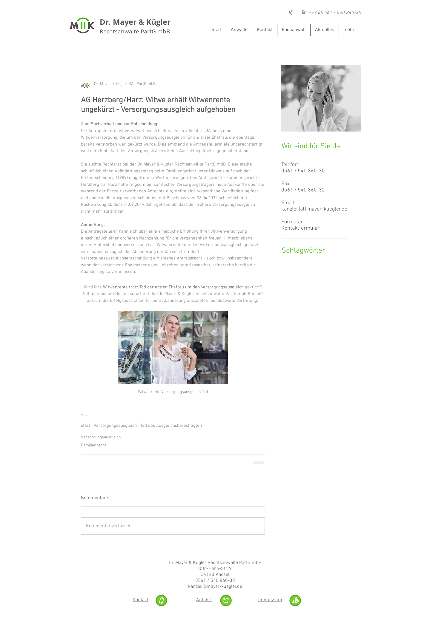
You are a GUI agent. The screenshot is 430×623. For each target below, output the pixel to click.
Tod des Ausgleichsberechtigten (171, 425)
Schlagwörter (303, 250)
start (85, 425)
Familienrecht (93, 445)
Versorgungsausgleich (115, 425)
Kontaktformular (300, 228)
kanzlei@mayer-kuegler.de (215, 587)
